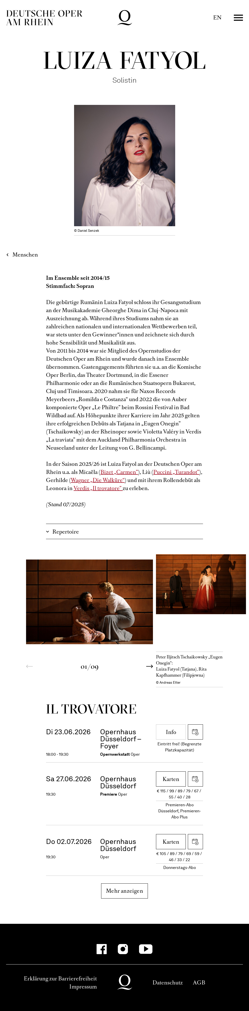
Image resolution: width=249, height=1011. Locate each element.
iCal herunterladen (195, 732)
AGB (199, 982)
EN (217, 17)
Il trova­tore (91, 709)
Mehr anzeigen (124, 890)
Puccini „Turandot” (176, 472)
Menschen (25, 254)
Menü (238, 18)
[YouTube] (145, 949)
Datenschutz (167, 982)
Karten (171, 779)
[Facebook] (102, 949)
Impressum (83, 986)
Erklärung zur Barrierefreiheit (60, 978)
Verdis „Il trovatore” (98, 488)
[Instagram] (123, 949)
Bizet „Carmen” (119, 472)
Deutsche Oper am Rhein (44, 17)
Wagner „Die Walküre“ (98, 480)
